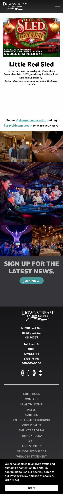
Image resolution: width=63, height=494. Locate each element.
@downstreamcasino (31, 120)
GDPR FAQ (12, 480)
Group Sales (31, 425)
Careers (31, 415)
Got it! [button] (31, 488)
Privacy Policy (19, 476)
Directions (31, 394)
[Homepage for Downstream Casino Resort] (15, 6)
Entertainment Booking (31, 420)
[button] (20, 480)
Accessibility (32, 446)
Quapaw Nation (31, 404)
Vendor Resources (31, 451)
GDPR (31, 441)
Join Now (32, 281)
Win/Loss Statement (31, 456)
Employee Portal (32, 430)
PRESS (31, 409)
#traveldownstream (18, 125)
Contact (31, 399)
